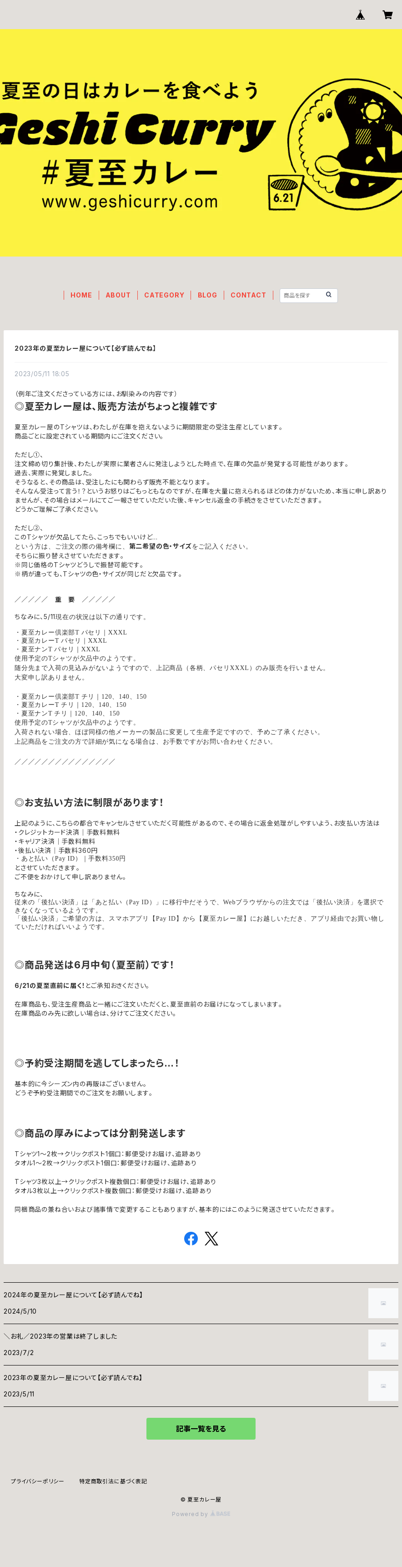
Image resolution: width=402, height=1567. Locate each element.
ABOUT (118, 295)
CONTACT (248, 295)
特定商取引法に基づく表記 (113, 1481)
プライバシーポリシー (38, 1481)
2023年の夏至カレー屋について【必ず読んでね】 (85, 348)
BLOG (207, 295)
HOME (81, 295)
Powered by (201, 1514)
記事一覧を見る (201, 1428)
